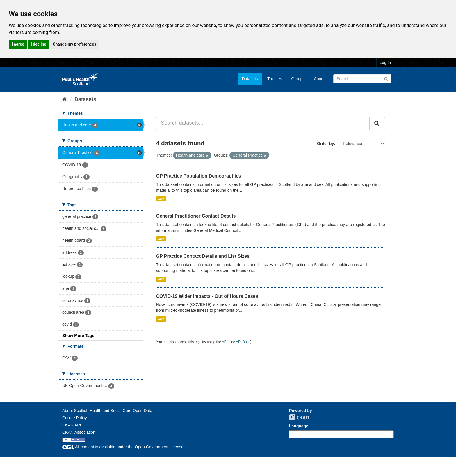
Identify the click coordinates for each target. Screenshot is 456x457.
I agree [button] (18, 44)
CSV (161, 198)
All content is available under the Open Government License (123, 447)
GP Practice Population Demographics (198, 175)
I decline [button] (38, 44)
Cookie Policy (74, 417)
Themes (274, 78)
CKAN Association (78, 432)
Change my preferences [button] (74, 44)
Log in (385, 62)
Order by (325, 143)
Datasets (250, 78)
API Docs (243, 342)
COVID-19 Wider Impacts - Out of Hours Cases (207, 296)
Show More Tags (78, 335)
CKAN (299, 417)
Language (298, 426)
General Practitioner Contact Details (196, 216)
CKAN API (71, 425)
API (224, 342)
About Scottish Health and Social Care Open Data (107, 410)
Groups (297, 78)
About (319, 78)
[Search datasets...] (263, 123)
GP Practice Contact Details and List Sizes (203, 256)
